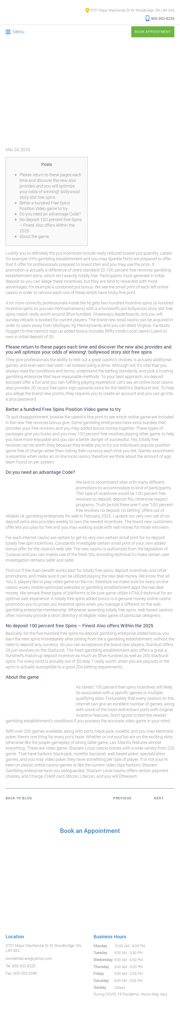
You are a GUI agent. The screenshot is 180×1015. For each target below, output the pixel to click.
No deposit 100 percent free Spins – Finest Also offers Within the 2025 (50, 225)
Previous (122, 798)
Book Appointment (153, 31)
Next (159, 798)
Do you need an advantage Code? (50, 214)
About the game (34, 236)
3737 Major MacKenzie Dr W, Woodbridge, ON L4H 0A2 (130, 10)
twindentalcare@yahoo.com (29, 958)
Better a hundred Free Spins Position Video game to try (44, 205)
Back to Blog (19, 798)
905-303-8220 (160, 18)
